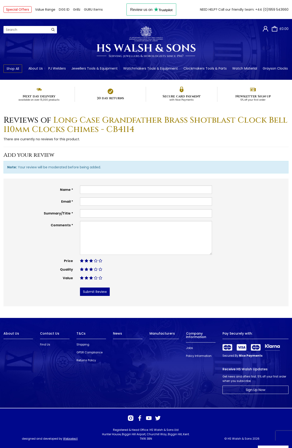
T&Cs (81, 333)
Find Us (45, 344)
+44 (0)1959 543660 (272, 9)
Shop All (13, 68)
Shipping (82, 344)
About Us (35, 68)
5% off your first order (252, 100)
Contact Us (49, 333)
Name (65, 189)
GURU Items (93, 9)
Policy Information (199, 356)
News (117, 333)
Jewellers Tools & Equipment (94, 68)
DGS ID (64, 9)
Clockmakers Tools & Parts (205, 68)
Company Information (196, 335)
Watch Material (244, 68)
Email (66, 201)
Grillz (76, 9)
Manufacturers (162, 333)
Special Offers (17, 9)
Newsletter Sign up (253, 96)
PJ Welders (57, 68)
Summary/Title (57, 213)
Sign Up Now (255, 389)
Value (68, 278)
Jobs (189, 348)
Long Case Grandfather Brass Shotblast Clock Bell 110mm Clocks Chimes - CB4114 (145, 125)
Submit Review (95, 291)
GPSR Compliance (89, 352)
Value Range (45, 9)
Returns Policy (86, 360)
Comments (61, 225)
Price (68, 261)
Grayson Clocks (275, 68)
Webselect (70, 439)
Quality (66, 269)
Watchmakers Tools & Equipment (150, 68)
